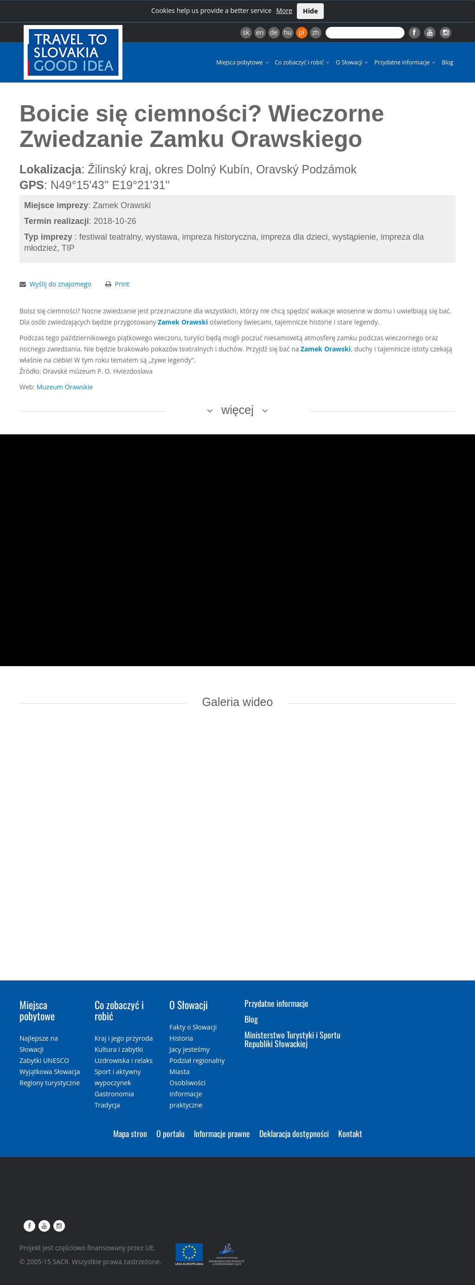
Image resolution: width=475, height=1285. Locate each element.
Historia (181, 1038)
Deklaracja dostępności (294, 1133)
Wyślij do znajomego (60, 284)
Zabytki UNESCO (44, 1060)
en (259, 32)
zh (315, 32)
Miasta (179, 1071)
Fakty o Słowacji (193, 1027)
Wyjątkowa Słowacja (49, 1071)
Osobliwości (187, 1082)
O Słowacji (353, 62)
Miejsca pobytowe (243, 62)
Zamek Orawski (183, 322)
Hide (310, 10)
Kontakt (350, 1133)
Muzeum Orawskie (65, 386)
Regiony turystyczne (49, 1082)
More (284, 10)
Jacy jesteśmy (189, 1049)
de (273, 32)
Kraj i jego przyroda (124, 1038)
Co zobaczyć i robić (303, 62)
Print (122, 284)
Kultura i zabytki (119, 1049)
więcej (237, 409)
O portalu (170, 1133)
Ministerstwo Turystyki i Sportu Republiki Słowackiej (292, 1039)
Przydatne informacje (405, 62)
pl (301, 32)
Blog (447, 62)
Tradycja (107, 1105)
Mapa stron (130, 1133)
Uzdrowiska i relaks (124, 1060)
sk (246, 32)
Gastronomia (114, 1093)
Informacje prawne (222, 1133)
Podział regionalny (197, 1060)
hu (288, 32)
